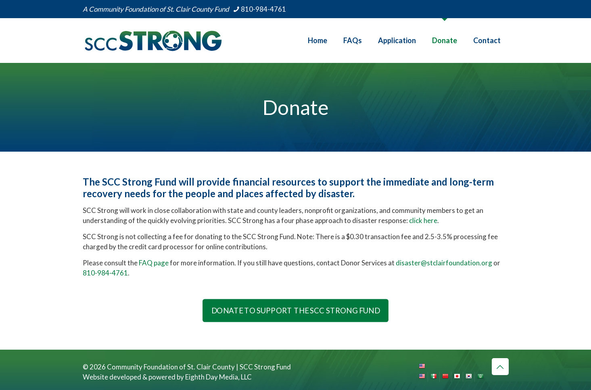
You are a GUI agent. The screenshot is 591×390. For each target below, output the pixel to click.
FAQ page (154, 263)
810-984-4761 (105, 273)
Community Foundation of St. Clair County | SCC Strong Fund (199, 367)
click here (423, 220)
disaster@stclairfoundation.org (444, 263)
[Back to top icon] (500, 366)
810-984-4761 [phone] (263, 9)
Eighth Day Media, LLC (218, 377)
